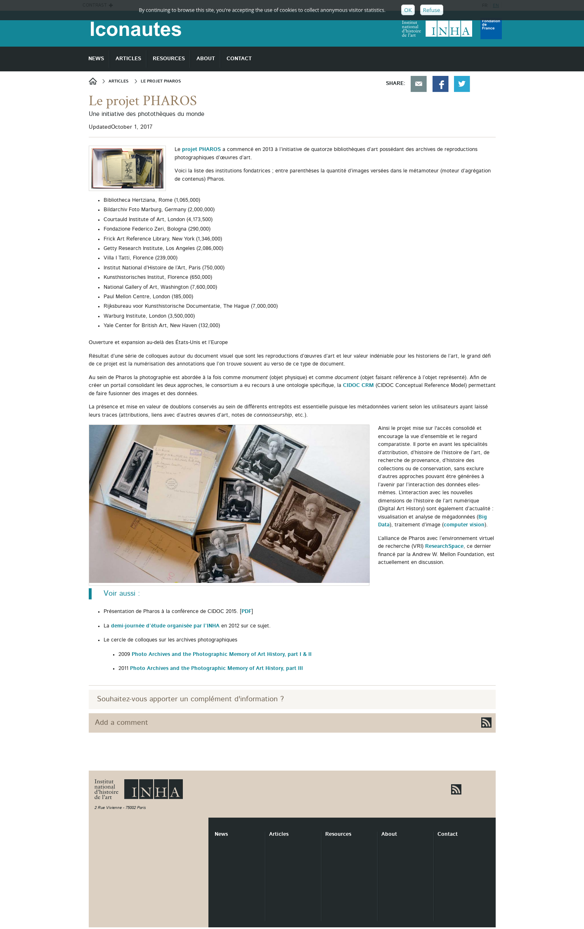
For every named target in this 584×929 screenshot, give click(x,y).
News (95, 81)
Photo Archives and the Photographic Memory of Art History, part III (216, 668)
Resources (338, 834)
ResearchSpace (444, 546)
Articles (278, 834)
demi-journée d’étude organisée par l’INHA (165, 626)
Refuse (431, 10)
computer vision (464, 525)
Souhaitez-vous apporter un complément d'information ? (190, 699)
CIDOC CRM (358, 385)
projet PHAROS (202, 149)
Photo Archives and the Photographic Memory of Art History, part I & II (222, 654)
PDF (246, 611)
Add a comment (121, 722)
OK (407, 10)
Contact (447, 834)
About (389, 834)
